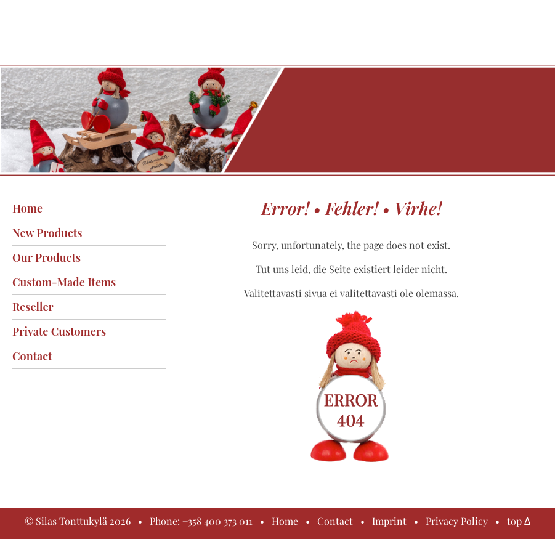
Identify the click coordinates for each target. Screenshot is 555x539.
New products (47, 232)
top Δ (519, 520)
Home (27, 208)
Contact (32, 356)
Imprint (389, 520)
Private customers (59, 331)
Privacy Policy (457, 520)
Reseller (33, 306)
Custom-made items (64, 282)
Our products (46, 257)
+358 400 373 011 (217, 520)
